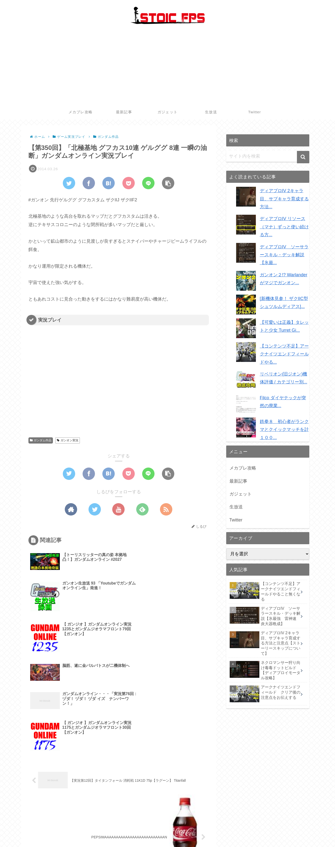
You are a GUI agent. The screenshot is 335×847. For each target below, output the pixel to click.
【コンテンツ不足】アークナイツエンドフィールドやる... (284, 354)
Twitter (236, 520)
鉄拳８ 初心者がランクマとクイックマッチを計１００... (284, 429)
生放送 (236, 506)
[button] (303, 157)
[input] (267, 156)
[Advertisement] (167, 67)
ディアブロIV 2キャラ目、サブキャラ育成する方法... (284, 198)
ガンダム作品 (41, 440)
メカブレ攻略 (242, 468)
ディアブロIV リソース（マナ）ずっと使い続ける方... (284, 226)
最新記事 (238, 481)
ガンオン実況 (67, 440)
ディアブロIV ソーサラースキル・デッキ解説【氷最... (284, 254)
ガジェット (240, 494)
